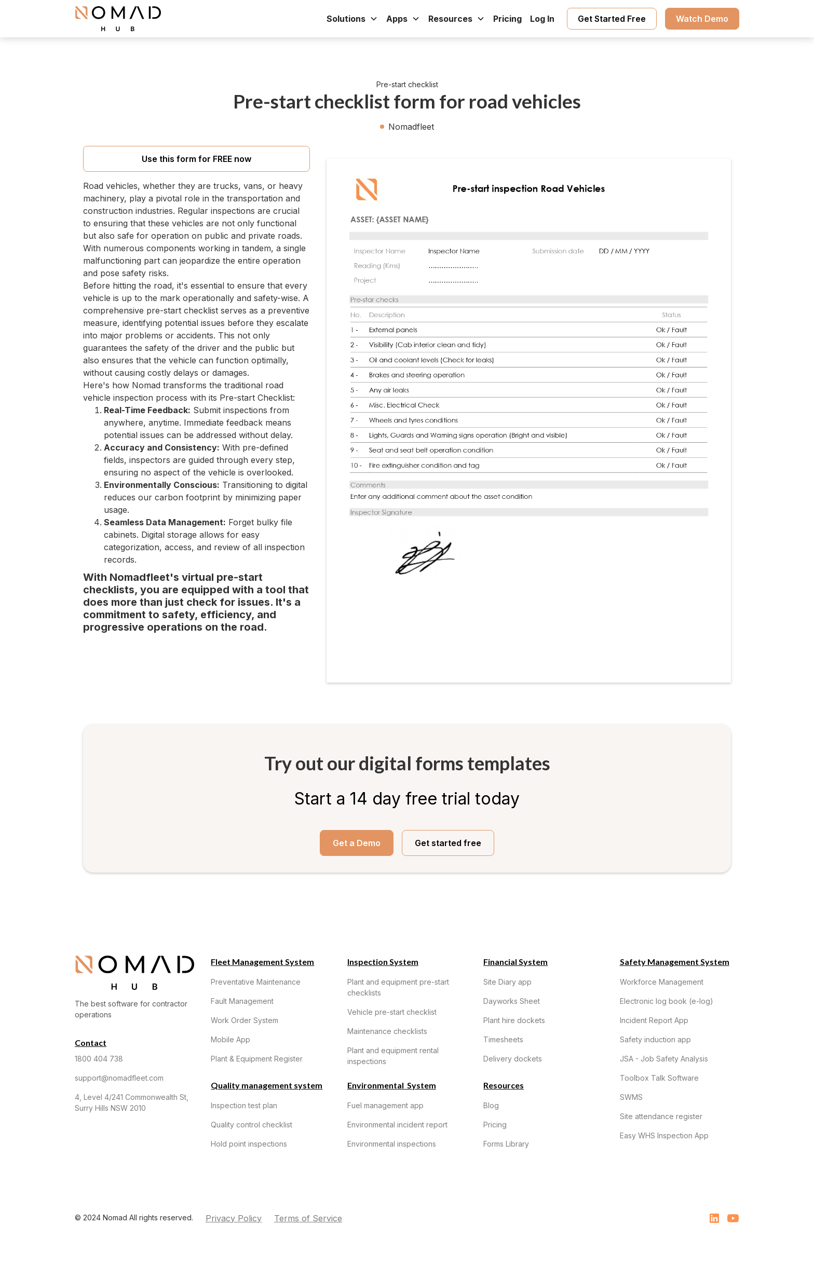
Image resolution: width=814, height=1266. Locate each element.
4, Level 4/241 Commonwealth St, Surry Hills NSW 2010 (131, 1102)
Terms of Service (308, 1218)
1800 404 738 (99, 1058)
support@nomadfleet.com (119, 1077)
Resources (503, 1085)
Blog (491, 1105)
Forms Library (506, 1143)
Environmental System (391, 1085)
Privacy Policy (234, 1218)
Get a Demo (357, 843)
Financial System (515, 961)
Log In (542, 18)
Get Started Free (612, 18)
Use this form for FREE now (196, 159)
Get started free (448, 843)
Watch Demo (702, 18)
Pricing (507, 18)
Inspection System (382, 961)
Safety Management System (674, 961)
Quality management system (266, 1085)
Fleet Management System (262, 961)
